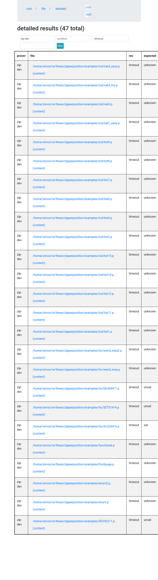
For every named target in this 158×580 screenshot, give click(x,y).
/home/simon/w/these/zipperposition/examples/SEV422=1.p (74, 521)
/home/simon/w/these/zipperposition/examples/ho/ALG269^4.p (76, 426)
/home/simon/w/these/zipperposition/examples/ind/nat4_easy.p (76, 66)
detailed (60, 9)
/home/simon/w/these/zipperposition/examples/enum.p (71, 502)
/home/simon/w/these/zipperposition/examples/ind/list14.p (73, 275)
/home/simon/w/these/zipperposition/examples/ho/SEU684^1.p (76, 388)
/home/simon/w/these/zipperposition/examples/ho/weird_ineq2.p (77, 350)
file (44, 9)
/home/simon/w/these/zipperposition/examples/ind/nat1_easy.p (76, 123)
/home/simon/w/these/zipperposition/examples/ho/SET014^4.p (76, 407)
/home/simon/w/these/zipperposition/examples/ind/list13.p (73, 294)
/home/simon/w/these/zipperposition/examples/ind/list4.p (72, 218)
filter (60, 45)
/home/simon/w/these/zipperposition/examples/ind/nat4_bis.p (75, 85)
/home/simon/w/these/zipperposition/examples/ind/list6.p (72, 199)
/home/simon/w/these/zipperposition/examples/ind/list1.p (72, 331)
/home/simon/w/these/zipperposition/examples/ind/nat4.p (72, 104)
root (29, 9)
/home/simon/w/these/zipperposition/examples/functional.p (74, 445)
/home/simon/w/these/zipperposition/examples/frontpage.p (73, 464)
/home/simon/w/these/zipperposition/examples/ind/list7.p (72, 180)
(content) (39, 73)
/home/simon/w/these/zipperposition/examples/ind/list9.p (72, 142)
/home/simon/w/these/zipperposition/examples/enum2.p (71, 483)
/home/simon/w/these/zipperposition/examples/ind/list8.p (72, 161)
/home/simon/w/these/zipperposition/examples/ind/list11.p (73, 312)
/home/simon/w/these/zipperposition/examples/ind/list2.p (72, 237)
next (87, 14)
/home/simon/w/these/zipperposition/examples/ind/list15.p (73, 256)
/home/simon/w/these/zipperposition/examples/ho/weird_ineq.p (76, 369)
